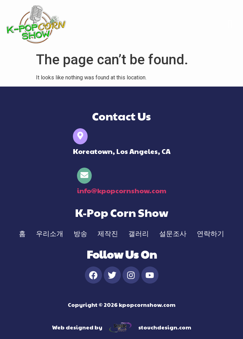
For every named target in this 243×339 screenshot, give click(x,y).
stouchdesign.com (164, 327)
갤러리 (138, 233)
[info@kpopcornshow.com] (84, 176)
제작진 (108, 233)
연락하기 (210, 233)
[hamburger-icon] (230, 24)
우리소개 (49, 233)
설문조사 (173, 233)
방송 (80, 233)
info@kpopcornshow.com (121, 190)
